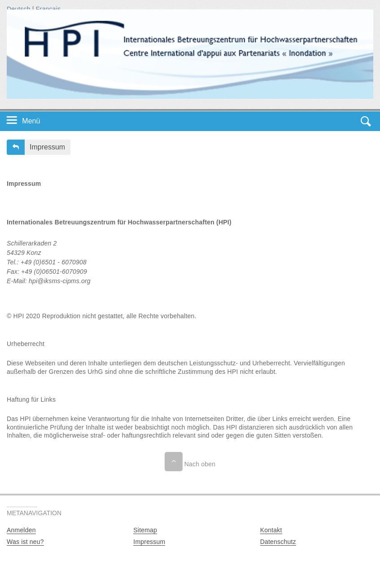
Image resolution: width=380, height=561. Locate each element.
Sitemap (145, 530)
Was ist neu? (25, 541)
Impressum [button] (47, 147)
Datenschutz (278, 541)
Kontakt (271, 530)
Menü (31, 121)
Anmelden (21, 530)
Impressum (149, 541)
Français (48, 9)
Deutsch (19, 9)
